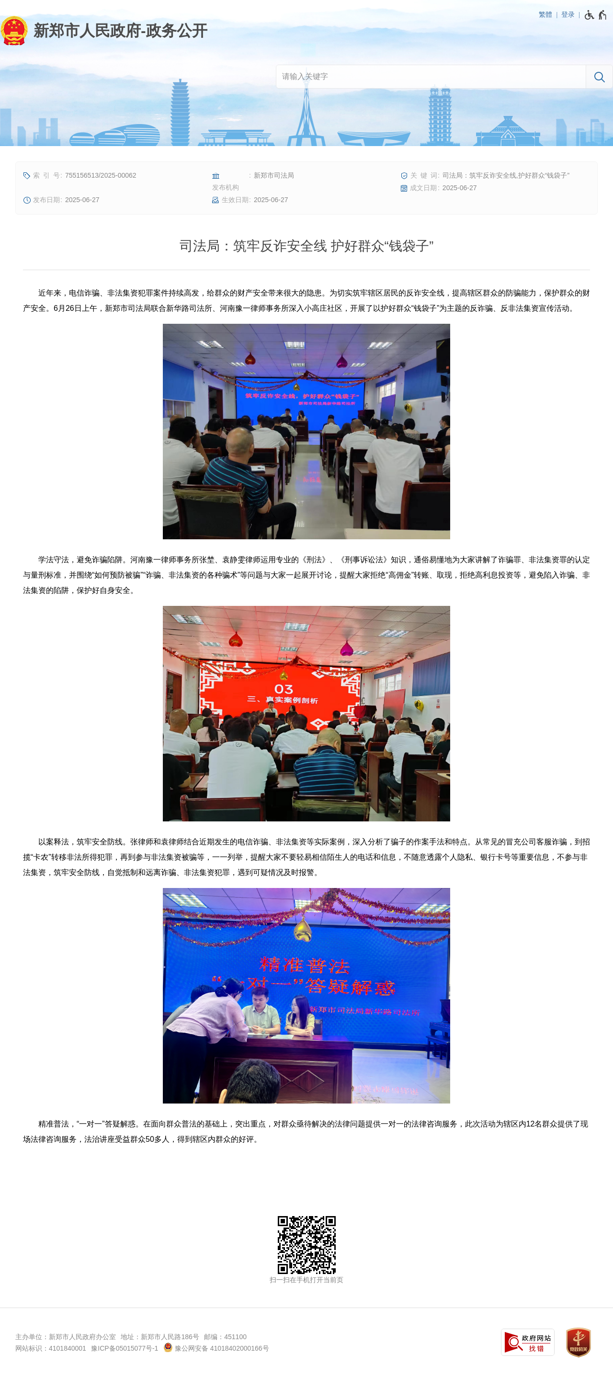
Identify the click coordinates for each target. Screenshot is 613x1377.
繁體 (545, 14)
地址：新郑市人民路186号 (160, 1337)
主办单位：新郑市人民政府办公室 (65, 1337)
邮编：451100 (225, 1337)
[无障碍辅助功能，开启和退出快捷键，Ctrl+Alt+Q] (596, 15)
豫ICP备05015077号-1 (124, 1348)
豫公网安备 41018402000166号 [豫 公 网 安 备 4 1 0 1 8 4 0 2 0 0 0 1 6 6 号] (216, 1347)
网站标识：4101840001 (50, 1348)
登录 (568, 14)
